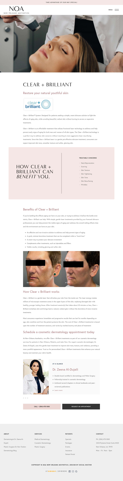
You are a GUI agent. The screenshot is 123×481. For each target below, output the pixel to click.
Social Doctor (85, 465)
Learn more (58, 390)
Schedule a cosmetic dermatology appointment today (58, 332)
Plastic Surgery (40, 447)
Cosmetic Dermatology (43, 443)
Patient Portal (70, 454)
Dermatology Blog (10, 450)
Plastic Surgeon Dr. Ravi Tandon (15, 447)
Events (67, 447)
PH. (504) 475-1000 (103, 439)
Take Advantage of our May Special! (61, 2)
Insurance (68, 450)
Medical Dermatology (42, 439)
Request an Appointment (81, 406)
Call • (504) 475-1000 (42, 406)
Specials (68, 439)
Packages (68, 443)
